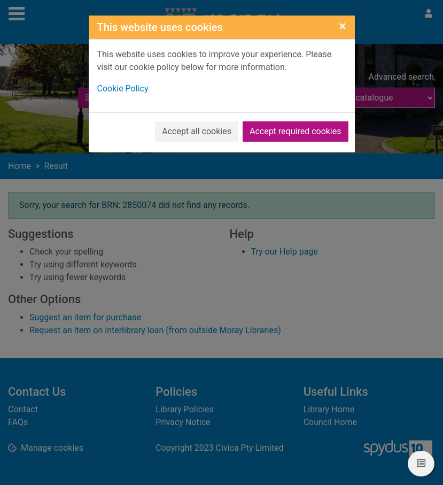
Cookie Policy (123, 88)
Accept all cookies (196, 131)
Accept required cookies (295, 131)
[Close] (343, 26)
